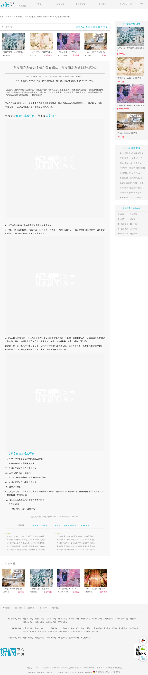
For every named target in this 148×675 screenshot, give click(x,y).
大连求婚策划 (85, 638)
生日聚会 (107, 628)
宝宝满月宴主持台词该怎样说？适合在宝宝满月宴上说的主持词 (78, 540)
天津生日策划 (51, 619)
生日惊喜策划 (64, 628)
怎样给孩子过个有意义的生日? (131, 158)
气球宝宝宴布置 (76, 631)
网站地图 (55, 608)
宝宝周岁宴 (37, 103)
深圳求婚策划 (51, 638)
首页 (39, 4)
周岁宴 (91, 103)
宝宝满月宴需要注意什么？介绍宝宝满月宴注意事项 (76, 546)
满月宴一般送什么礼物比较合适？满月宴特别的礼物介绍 (28, 536)
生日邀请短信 (133, 628)
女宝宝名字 (42, 631)
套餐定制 (60, 4)
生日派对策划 (60, 668)
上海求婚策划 (39, 638)
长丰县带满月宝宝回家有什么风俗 (133, 198)
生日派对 (121, 219)
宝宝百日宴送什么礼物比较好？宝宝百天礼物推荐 (26, 540)
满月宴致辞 (123, 628)
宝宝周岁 (10, 115)
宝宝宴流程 (18, 17)
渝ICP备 (84, 673)
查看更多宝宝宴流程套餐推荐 (92, 27)
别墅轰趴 (133, 234)
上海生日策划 (39, 619)
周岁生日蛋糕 (85, 628)
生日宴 (25, 631)
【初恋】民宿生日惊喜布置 (127, 133)
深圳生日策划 (120, 619)
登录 (142, 4)
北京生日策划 (28, 619)
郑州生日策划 (74, 619)
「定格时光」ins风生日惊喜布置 (129, 78)
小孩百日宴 (39, 628)
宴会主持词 (75, 628)
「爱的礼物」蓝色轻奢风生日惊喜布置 (130, 49)
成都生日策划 (28, 622)
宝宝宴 (8, 17)
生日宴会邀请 (123, 224)
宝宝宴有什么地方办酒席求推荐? (132, 168)
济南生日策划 (85, 619)
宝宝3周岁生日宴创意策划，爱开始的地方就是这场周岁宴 (28, 550)
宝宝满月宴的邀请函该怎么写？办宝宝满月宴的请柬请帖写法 (78, 550)
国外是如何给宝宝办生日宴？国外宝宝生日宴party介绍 (28, 546)
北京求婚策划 (28, 638)
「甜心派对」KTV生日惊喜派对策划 (130, 105)
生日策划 (123, 4)
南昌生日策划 (97, 619)
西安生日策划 (51, 622)
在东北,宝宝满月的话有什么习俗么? (133, 183)
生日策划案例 (81, 4)
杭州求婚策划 (74, 638)
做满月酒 (33, 631)
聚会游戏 (54, 628)
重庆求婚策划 (62, 638)
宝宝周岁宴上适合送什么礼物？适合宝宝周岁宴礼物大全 (28, 543)
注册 (132, 4)
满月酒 (19, 225)
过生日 (47, 628)
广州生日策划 (108, 619)
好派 (46, 668)
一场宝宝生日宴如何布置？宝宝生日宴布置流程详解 (76, 536)
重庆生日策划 (62, 619)
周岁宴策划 (84, 525)
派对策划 (133, 229)
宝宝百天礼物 (28, 628)
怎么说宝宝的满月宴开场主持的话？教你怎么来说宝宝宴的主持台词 (78, 543)
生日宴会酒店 (123, 229)
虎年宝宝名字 (123, 234)
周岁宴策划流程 (70, 525)
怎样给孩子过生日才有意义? (131, 173)
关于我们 (6, 608)
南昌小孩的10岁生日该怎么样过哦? (133, 163)
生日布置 (102, 4)
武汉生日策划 (39, 622)
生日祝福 (133, 224)
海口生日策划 (131, 619)
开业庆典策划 (64, 631)
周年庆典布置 (53, 631)
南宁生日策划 (62, 622)
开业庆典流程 (97, 628)
